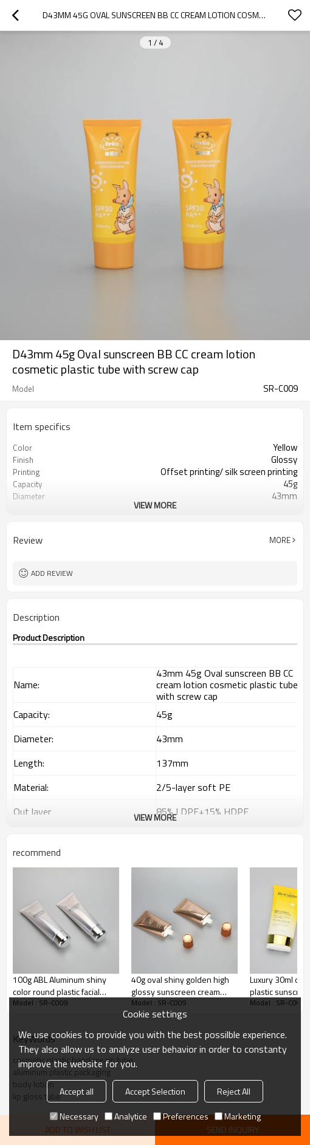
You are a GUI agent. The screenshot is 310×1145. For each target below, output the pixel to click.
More (280, 540)
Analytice (126, 1116)
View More (155, 505)
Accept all (77, 1091)
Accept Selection (155, 1091)
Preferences (180, 1116)
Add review (52, 573)
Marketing (238, 1116)
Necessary (74, 1116)
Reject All (233, 1091)
